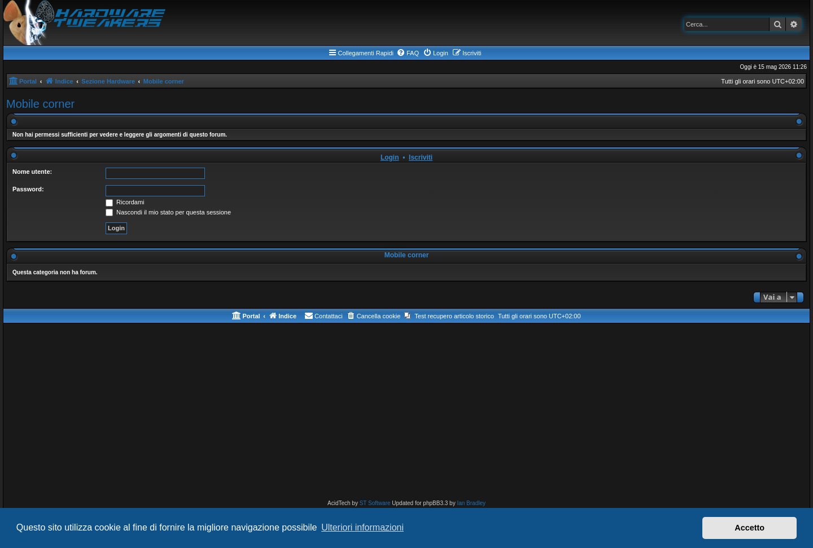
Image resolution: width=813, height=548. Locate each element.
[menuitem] (407, 53)
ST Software (375, 503)
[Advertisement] (406, 414)
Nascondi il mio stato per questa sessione (168, 212)
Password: (28, 189)
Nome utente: (32, 171)
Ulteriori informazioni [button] (362, 527)
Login (390, 157)
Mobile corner (40, 104)
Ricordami (125, 202)
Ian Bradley (471, 503)
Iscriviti (420, 157)
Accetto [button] (749, 527)
